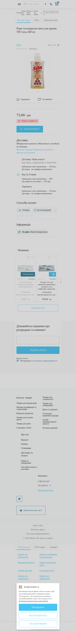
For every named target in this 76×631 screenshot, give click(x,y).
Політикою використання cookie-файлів (33, 601)
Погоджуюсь (38, 607)
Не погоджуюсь (38, 615)
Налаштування (38, 624)
